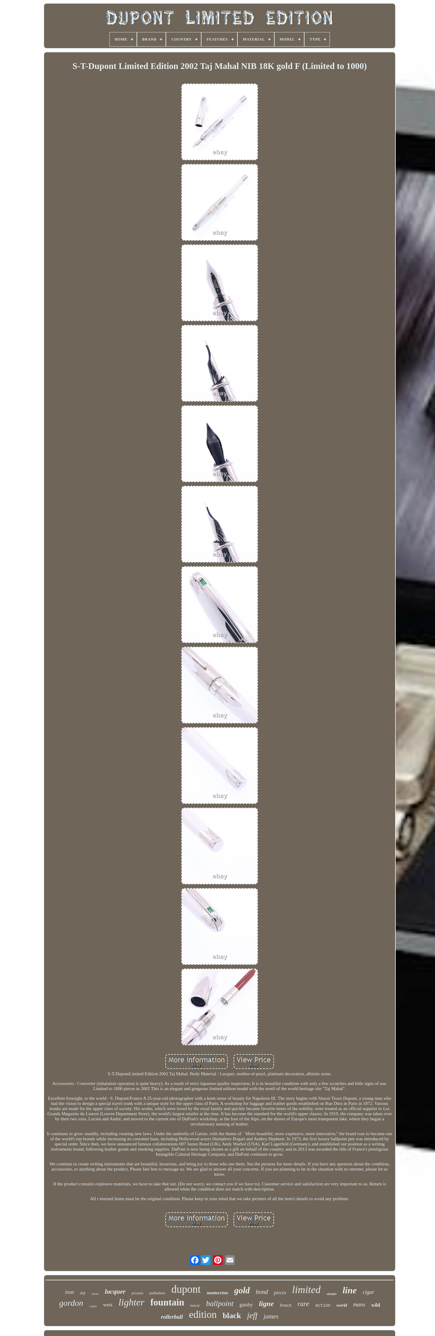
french (285, 1305)
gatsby (246, 1305)
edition (203, 1314)
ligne (266, 1304)
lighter (131, 1302)
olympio (332, 1293)
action (322, 1305)
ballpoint (219, 1303)
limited (306, 1289)
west (107, 1305)
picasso (137, 1293)
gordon (71, 1303)
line (350, 1290)
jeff (252, 1315)
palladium (158, 1293)
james (270, 1316)
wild (375, 1305)
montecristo (217, 1293)
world (342, 1305)
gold (242, 1290)
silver (95, 1293)
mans (359, 1304)
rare (303, 1304)
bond (262, 1292)
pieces (280, 1292)
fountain (167, 1302)
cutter (93, 1306)
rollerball (172, 1317)
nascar (195, 1305)
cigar (368, 1292)
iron (69, 1292)
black (232, 1315)
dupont (186, 1289)
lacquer (115, 1291)
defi (82, 1293)
